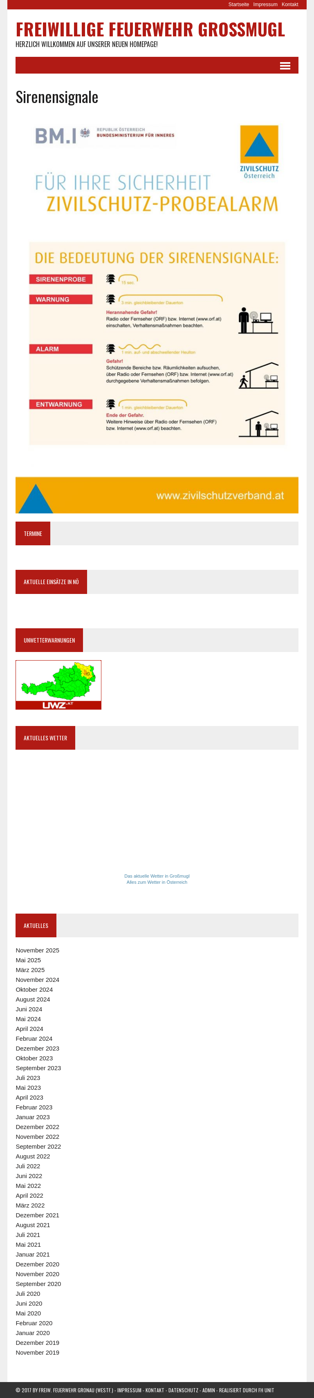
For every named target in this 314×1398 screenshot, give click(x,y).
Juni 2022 (29, 1175)
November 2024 (37, 979)
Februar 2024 (34, 1038)
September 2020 (38, 1283)
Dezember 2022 (37, 1126)
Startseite (239, 4)
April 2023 (29, 1097)
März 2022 (30, 1205)
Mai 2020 (28, 1313)
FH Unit (266, 1390)
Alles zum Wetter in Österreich (157, 882)
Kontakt (290, 4)
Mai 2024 (28, 1018)
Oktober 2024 (34, 989)
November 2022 (37, 1136)
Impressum (265, 4)
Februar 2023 (34, 1107)
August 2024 (33, 999)
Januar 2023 (32, 1116)
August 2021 (33, 1224)
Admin (208, 1390)
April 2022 (29, 1195)
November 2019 (37, 1352)
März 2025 (30, 969)
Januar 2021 (32, 1254)
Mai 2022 (28, 1185)
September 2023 (38, 1067)
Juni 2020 (29, 1303)
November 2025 (37, 950)
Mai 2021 (28, 1244)
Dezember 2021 (37, 1215)
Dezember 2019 (37, 1342)
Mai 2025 (28, 960)
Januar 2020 (32, 1332)
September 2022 (38, 1146)
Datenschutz (183, 1390)
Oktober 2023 (34, 1058)
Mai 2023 (28, 1087)
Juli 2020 (28, 1293)
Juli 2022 (28, 1166)
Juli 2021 (28, 1234)
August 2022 (33, 1156)
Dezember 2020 (37, 1264)
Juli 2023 (28, 1077)
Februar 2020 (34, 1323)
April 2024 (29, 1028)
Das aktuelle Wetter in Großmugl (156, 876)
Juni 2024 (29, 1009)
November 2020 (37, 1273)
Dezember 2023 (37, 1048)
